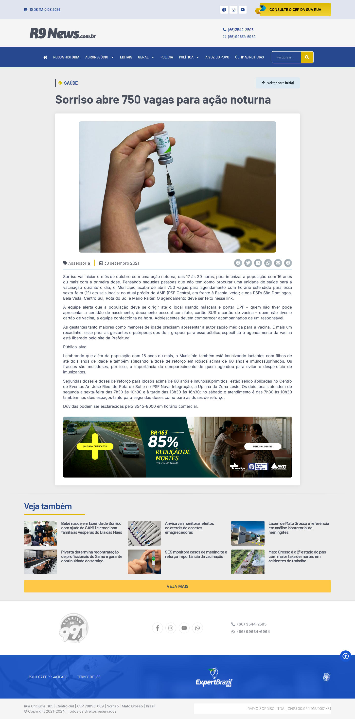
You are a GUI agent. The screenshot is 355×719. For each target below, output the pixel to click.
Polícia (166, 57)
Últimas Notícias (249, 57)
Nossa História (66, 57)
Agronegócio (99, 57)
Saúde (71, 83)
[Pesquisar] (307, 57)
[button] (238, 263)
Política (189, 57)
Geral (146, 57)
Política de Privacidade (48, 677)
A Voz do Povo (217, 57)
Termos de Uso (89, 677)
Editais (126, 57)
